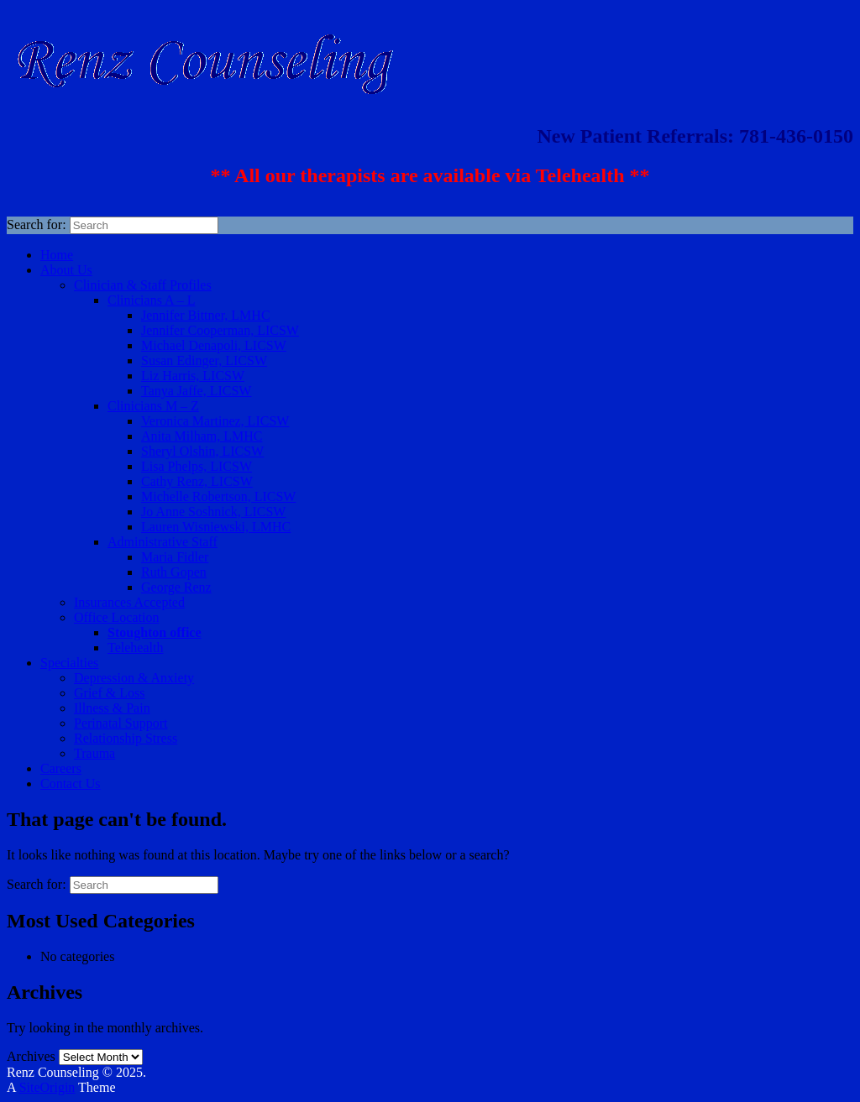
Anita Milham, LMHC (201, 436)
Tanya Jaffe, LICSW (196, 391)
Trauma (94, 753)
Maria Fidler (174, 557)
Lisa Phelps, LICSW (196, 466)
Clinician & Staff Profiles (143, 285)
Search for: (36, 224)
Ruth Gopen (174, 572)
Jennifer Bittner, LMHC (205, 315)
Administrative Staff (163, 542)
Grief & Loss (109, 693)
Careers (60, 768)
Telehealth (135, 647)
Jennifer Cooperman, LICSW (220, 330)
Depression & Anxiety (134, 678)
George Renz (176, 587)
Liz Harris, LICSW (192, 375)
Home (56, 255)
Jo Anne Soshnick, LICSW (213, 511)
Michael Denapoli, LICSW (213, 345)
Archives (31, 1056)
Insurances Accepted (129, 602)
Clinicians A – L (151, 300)
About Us (66, 270)
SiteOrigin (47, 1087)
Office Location (116, 617)
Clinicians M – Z (153, 406)
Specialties (69, 662)
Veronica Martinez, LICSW (215, 421)
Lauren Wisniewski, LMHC (216, 527)
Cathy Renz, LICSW (197, 481)
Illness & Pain (112, 708)
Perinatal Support (121, 723)
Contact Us (70, 783)
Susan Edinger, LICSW (204, 360)
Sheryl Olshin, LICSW (202, 451)
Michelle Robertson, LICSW (218, 496)
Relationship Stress (125, 738)
